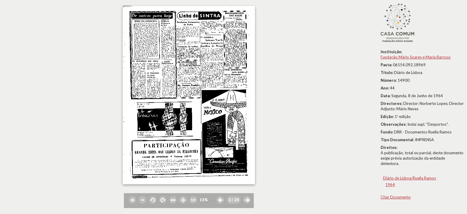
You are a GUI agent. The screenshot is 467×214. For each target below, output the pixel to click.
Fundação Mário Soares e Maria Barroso (416, 57)
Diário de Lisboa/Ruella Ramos (409, 178)
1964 (390, 184)
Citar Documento (396, 197)
